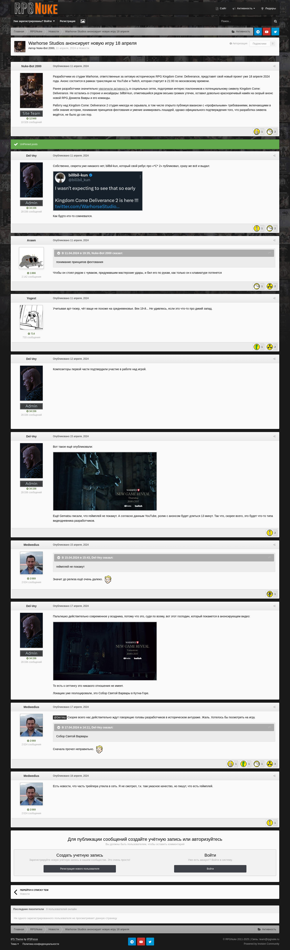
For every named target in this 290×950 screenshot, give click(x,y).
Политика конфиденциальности (41, 944)
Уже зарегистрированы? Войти (34, 21)
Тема (15, 944)
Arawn (31, 240)
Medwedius (31, 544)
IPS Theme (17, 939)
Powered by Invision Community (261, 943)
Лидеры (270, 8)
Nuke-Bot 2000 (45, 48)
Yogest (31, 298)
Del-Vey (31, 155)
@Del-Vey (59, 717)
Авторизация (240, 43)
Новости (84, 48)
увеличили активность (113, 88)
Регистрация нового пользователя (79, 868)
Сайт (222, 8)
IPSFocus (32, 939)
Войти (210, 868)
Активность (245, 8)
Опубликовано (70, 66)
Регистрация (67, 21)
